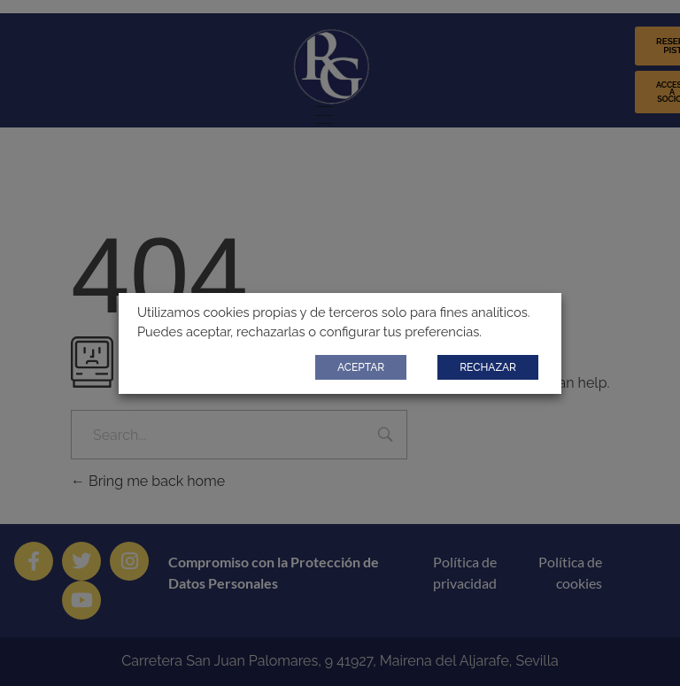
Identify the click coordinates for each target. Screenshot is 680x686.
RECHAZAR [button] (488, 367)
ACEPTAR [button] (360, 367)
